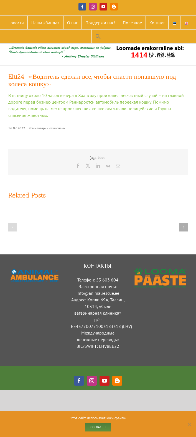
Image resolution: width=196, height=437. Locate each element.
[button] (98, 36)
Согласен (98, 427)
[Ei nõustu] (189, 424)
